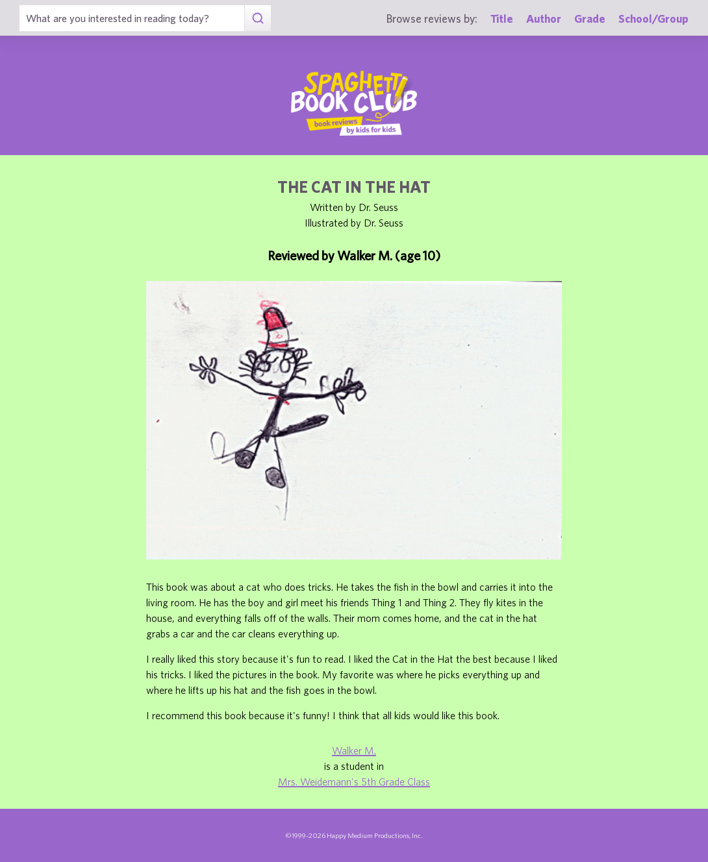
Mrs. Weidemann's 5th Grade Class (354, 781)
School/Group (653, 18)
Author (543, 18)
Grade (589, 18)
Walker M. (354, 750)
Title (501, 18)
